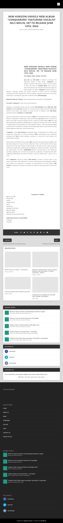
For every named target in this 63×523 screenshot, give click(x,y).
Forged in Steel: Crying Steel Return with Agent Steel (24, 325)
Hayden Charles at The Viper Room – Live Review (23, 331)
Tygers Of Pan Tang (27, 340)
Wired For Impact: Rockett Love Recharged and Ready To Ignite (27, 311)
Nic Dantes (27, 320)
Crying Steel (22, 326)
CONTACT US (6, 432)
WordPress (43, 521)
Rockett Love (28, 313)
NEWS (4, 416)
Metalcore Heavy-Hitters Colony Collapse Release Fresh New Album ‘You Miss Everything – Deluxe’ (44, 271)
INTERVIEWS (6, 420)
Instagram (9, 220)
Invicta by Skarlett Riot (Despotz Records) (17, 291)
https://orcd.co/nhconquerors (28, 103)
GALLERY (5, 424)
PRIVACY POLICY (7, 436)
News (41, 29)
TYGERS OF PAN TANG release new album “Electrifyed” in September (29, 338)
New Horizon (35, 29)
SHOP (4, 428)
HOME (5, 408)
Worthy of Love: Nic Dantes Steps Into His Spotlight (24, 318)
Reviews (29, 333)
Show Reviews (35, 333)
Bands (30, 29)
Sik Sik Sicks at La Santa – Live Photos (16, 269)
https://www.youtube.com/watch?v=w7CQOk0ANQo (38, 99)
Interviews (22, 313)
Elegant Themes (28, 521)
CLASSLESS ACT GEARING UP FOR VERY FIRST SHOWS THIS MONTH (43, 295)
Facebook (8, 222)
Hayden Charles (23, 333)
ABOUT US (6, 412)
